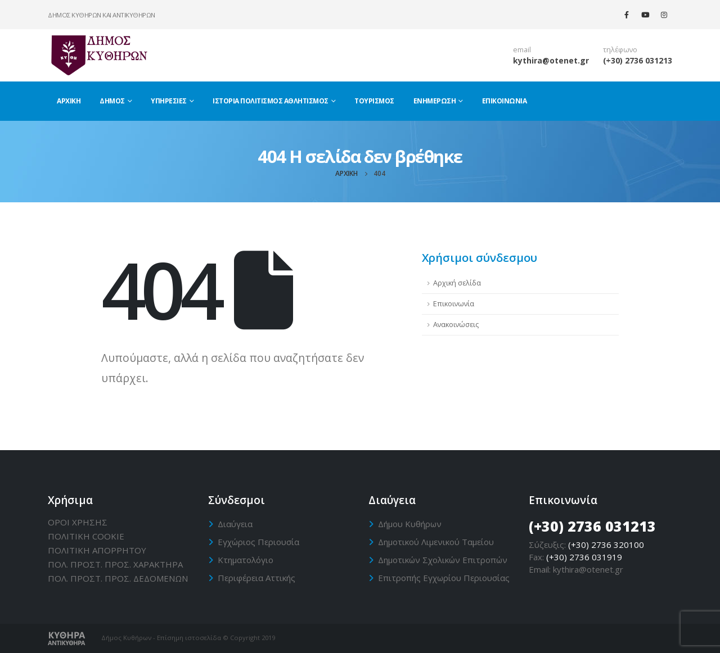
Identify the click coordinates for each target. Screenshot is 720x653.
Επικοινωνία (504, 101)
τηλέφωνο (620, 50)
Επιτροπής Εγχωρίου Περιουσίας (444, 577)
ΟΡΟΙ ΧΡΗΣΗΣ (77, 522)
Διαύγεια (235, 523)
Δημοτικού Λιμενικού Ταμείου (436, 541)
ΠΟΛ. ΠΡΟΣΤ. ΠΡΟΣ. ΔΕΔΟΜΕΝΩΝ (118, 578)
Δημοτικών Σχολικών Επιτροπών (442, 559)
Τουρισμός (374, 101)
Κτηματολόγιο (245, 559)
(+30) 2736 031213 (637, 60)
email (522, 50)
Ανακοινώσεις (456, 324)
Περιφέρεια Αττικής (256, 577)
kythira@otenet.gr (551, 60)
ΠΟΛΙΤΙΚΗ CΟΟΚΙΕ (86, 536)
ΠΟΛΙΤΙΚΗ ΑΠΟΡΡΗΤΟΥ (97, 550)
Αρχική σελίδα (457, 283)
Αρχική (68, 101)
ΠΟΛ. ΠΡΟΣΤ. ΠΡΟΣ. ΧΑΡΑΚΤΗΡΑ (115, 564)
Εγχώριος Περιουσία (258, 541)
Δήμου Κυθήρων (410, 523)
